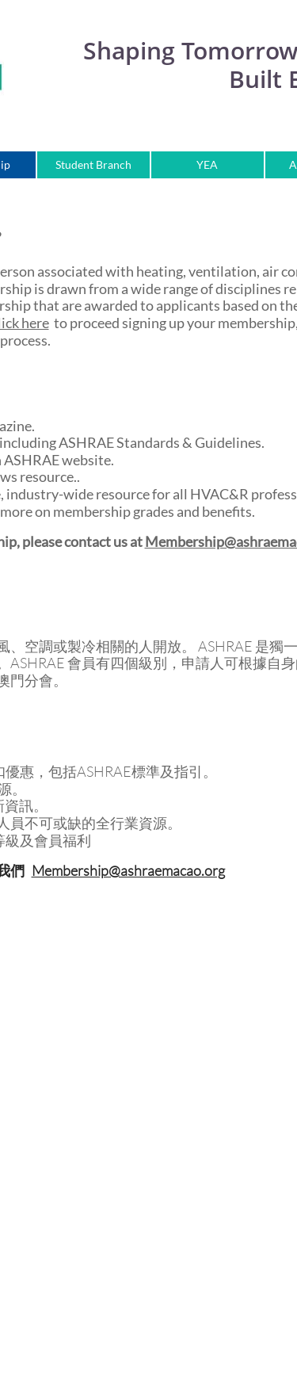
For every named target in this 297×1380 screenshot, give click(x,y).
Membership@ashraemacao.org (128, 870)
